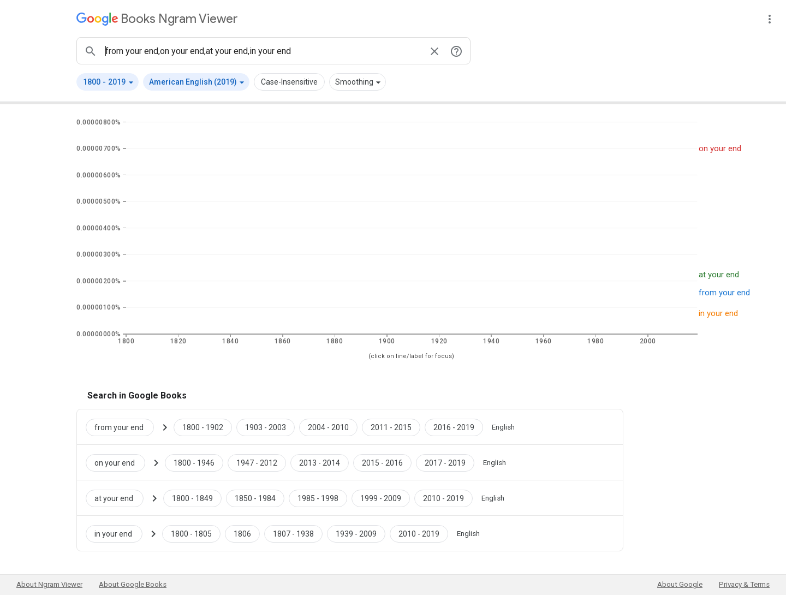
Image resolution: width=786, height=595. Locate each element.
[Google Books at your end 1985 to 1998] (318, 498)
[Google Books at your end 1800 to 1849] (192, 498)
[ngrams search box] (262, 51)
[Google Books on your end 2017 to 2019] (445, 462)
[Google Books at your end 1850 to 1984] (255, 498)
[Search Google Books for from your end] (124, 427)
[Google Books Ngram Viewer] (156, 19)
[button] (107, 82)
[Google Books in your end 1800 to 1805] (191, 533)
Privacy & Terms (744, 584)
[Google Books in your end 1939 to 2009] (356, 533)
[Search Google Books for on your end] (120, 462)
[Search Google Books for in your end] (118, 533)
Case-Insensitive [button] (289, 82)
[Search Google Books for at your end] (119, 498)
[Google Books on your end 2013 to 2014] (319, 462)
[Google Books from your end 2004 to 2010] (328, 427)
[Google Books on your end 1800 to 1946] (194, 462)
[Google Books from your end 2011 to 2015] (391, 427)
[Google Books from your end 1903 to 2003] (265, 427)
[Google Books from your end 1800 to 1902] (202, 427)
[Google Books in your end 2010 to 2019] (419, 533)
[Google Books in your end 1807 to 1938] (293, 533)
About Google (679, 584)
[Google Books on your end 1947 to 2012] (256, 462)
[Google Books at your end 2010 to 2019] (443, 498)
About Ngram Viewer (49, 584)
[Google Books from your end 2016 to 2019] (453, 427)
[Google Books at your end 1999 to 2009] (380, 498)
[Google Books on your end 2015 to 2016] (382, 462)
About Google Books (132, 584)
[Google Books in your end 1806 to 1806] (242, 533)
